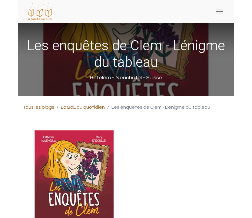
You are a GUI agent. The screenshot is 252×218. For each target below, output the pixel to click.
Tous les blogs (38, 107)
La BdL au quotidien (83, 107)
